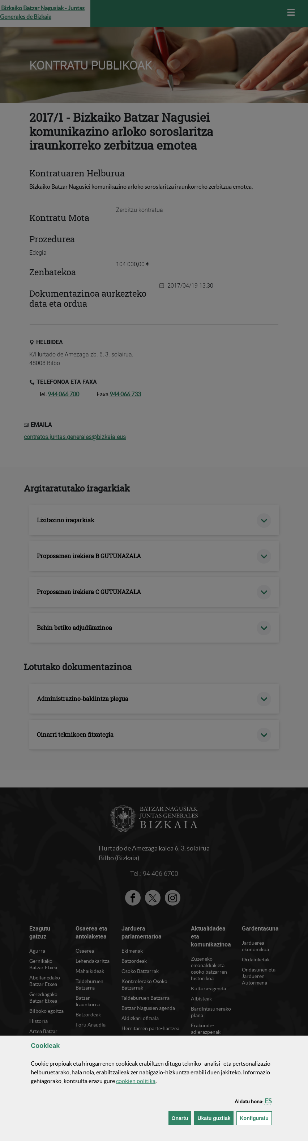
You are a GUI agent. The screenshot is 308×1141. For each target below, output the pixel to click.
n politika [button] (135, 1081)
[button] (268, 1101)
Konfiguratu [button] (255, 1117)
